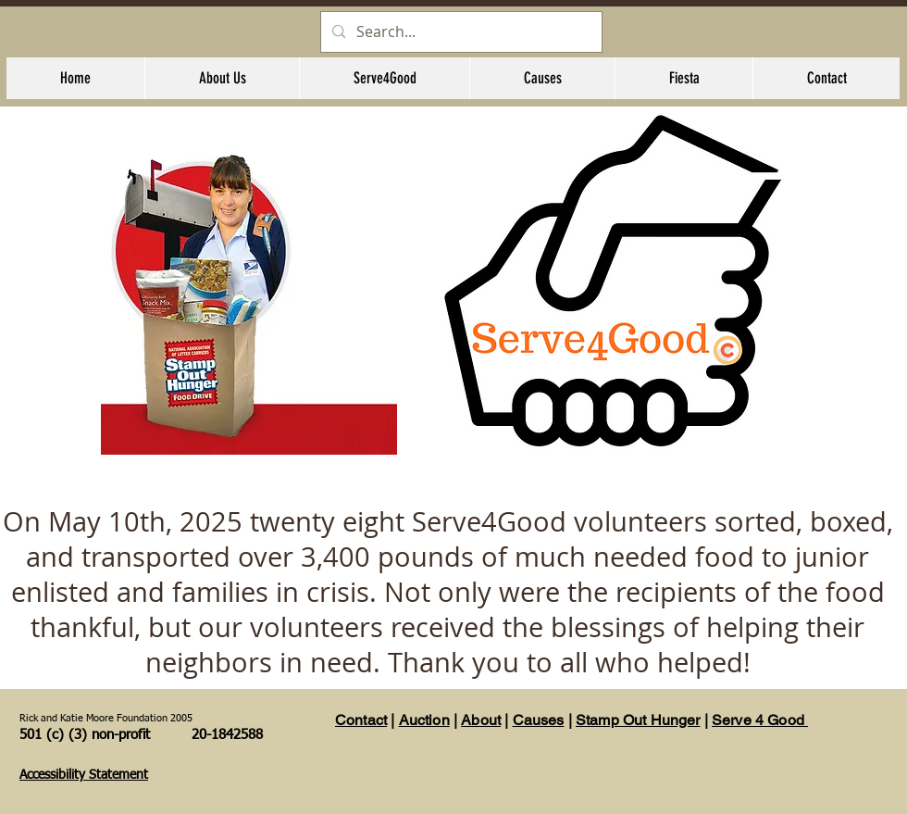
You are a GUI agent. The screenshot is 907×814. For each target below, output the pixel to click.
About (481, 720)
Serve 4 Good (760, 720)
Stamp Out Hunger (638, 720)
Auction (424, 720)
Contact (361, 720)
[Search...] (459, 32)
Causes (539, 720)
